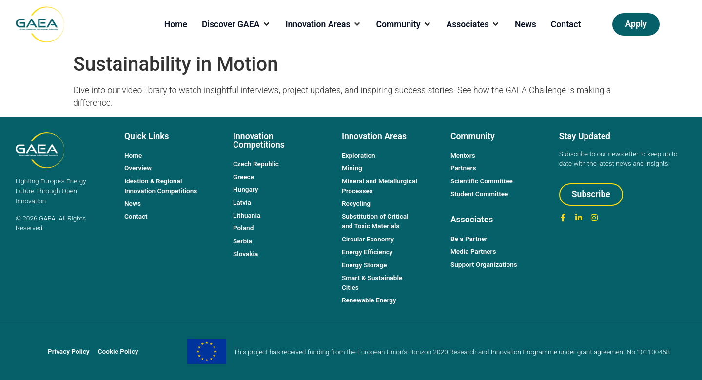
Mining (352, 168)
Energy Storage (364, 265)
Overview (138, 168)
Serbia (242, 241)
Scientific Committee (481, 181)
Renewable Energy (369, 300)
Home (133, 155)
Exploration (358, 155)
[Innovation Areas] (323, 24)
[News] (525, 24)
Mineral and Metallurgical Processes (379, 186)
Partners (463, 168)
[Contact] (566, 24)
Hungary (245, 189)
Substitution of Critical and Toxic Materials (375, 221)
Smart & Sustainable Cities (372, 282)
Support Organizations (483, 264)
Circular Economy (368, 239)
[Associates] (473, 24)
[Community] (404, 24)
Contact (136, 216)
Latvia (242, 202)
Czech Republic (256, 164)
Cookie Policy (118, 351)
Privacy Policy (69, 351)
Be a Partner (469, 238)
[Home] (175, 24)
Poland (243, 228)
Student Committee (479, 194)
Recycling (356, 203)
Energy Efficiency (367, 252)
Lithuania (246, 215)
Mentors (462, 155)
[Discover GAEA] (236, 24)
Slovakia (245, 254)
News (132, 203)
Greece (243, 176)
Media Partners (473, 251)
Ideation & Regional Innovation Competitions (160, 186)
